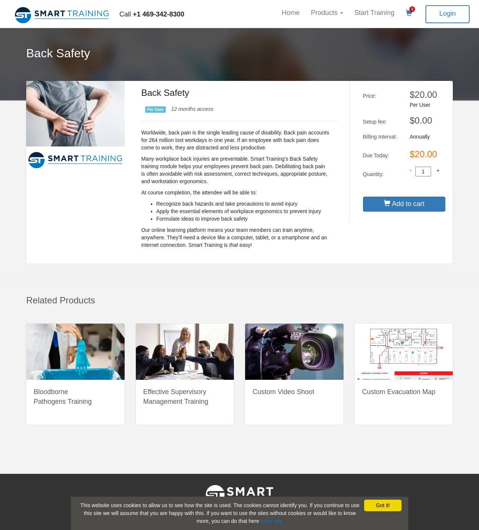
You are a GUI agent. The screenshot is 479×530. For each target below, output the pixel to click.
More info (271, 521)
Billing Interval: (380, 137)
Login (447, 13)
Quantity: (373, 174)
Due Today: (376, 155)
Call (151, 14)
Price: (369, 96)
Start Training (374, 12)
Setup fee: (375, 122)
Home (291, 12)
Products (327, 12)
